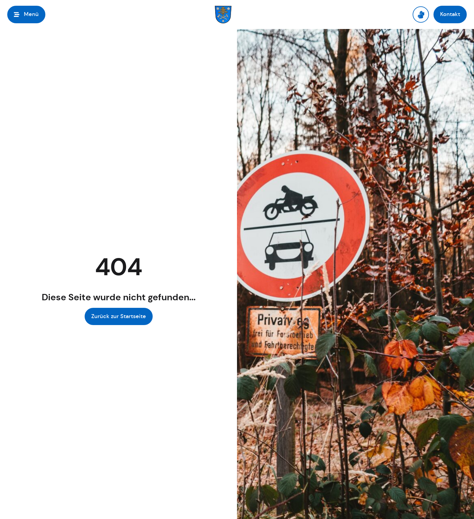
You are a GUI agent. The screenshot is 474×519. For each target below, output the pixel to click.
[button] (26, 14)
